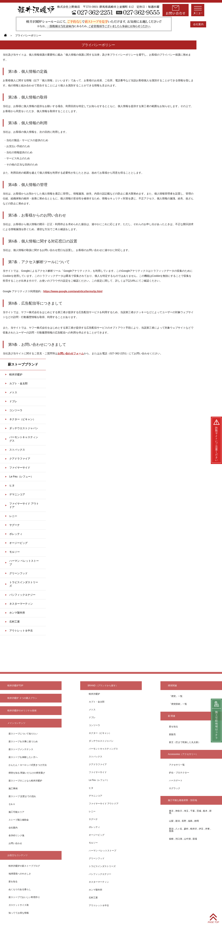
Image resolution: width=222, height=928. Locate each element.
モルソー (14, 551)
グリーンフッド (18, 573)
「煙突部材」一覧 (178, 704)
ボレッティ (15, 533)
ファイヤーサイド (19, 467)
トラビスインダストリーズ (23, 584)
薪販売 (172, 734)
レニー (13, 516)
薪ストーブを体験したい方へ (23, 757)
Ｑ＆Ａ (12, 804)
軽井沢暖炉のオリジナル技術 (22, 710)
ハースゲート (175, 780)
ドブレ (13, 401)
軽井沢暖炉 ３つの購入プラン (22, 698)
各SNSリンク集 (16, 835)
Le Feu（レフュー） (21, 476)
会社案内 (198, 24)
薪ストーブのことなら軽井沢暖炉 (25, 780)
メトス (13, 392)
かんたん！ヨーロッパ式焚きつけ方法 (28, 765)
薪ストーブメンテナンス (21, 749)
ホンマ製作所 (17, 612)
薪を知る (13, 881)
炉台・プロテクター (179, 772)
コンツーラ (15, 410)
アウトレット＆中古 (21, 630)
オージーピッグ (18, 542)
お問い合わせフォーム (71, 353)
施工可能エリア (16, 812)
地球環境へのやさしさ (20, 873)
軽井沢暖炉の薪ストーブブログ (24, 866)
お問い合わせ (15, 843)
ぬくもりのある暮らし (20, 889)
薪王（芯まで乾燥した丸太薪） (184, 742)
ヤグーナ (14, 524)
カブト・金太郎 (18, 383)
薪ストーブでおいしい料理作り (24, 897)
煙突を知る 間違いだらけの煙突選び (27, 773)
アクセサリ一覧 (177, 765)
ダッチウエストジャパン (23, 428)
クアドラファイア (19, 458)
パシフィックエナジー (22, 594)
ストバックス (17, 449)
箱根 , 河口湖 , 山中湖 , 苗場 (183, 839)
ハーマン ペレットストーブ (24, 562)
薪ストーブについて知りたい (23, 733)
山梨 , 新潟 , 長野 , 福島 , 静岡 (184, 821)
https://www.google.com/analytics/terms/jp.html (72, 291)
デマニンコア (17, 494)
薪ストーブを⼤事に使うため (23, 741)
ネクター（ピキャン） (22, 419)
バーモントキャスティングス (23, 439)
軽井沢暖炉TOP (15, 685)
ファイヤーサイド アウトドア (24, 505)
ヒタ (12, 485)
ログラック (174, 788)
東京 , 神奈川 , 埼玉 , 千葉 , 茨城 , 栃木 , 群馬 (190, 812)
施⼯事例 (13, 788)
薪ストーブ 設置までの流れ (22, 796)
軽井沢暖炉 (15, 374)
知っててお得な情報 (19, 913)
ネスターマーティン (21, 603)
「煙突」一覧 (175, 696)
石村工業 (14, 621)
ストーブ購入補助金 (19, 820)
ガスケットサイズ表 (19, 905)
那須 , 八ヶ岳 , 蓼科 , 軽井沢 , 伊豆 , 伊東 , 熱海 (190, 829)
